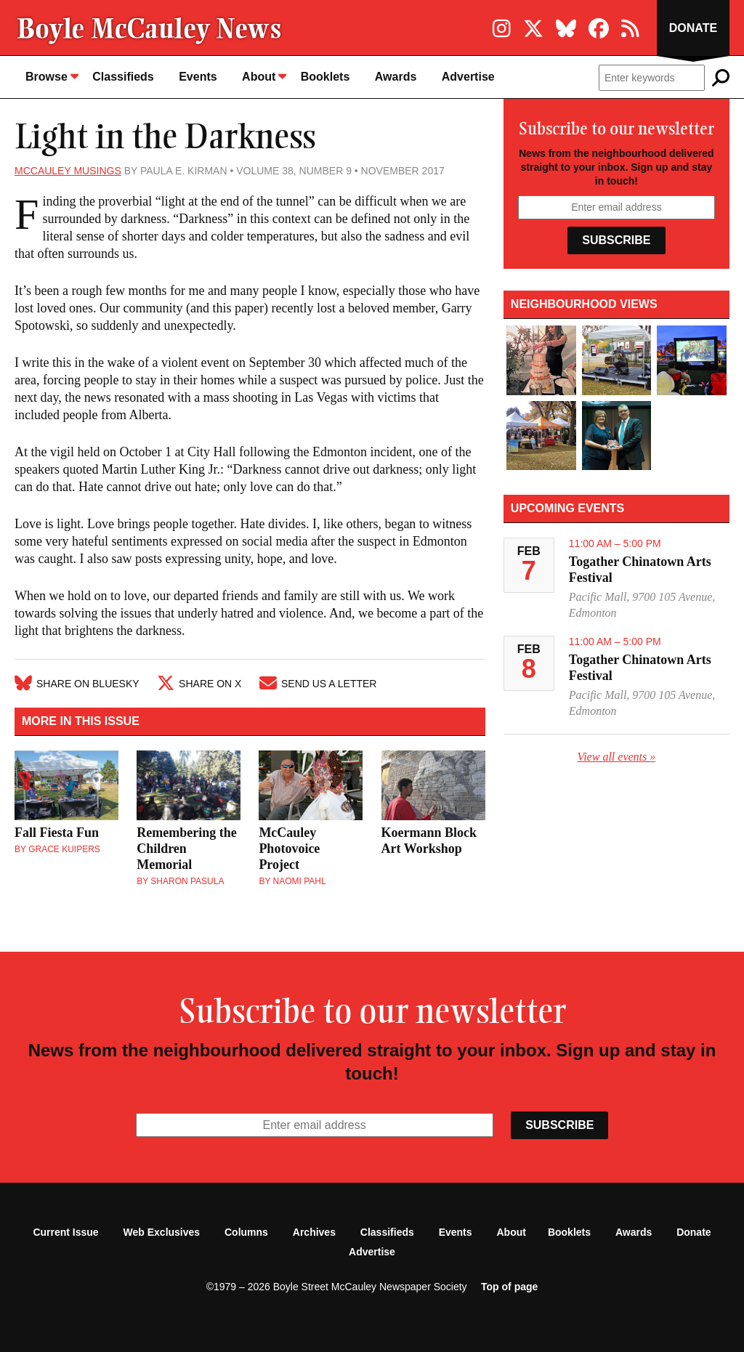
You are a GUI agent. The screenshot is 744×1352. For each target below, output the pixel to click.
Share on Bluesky (77, 683)
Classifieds (122, 76)
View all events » (617, 756)
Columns (246, 1232)
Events (198, 76)
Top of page (509, 1286)
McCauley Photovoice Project (289, 848)
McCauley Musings (68, 171)
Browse (51, 76)
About (264, 76)
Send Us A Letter (317, 683)
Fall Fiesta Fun (57, 832)
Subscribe (616, 240)
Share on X (199, 683)
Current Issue (65, 1232)
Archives (314, 1232)
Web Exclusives (162, 1232)
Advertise (468, 76)
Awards (396, 76)
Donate (693, 28)
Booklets (325, 76)
